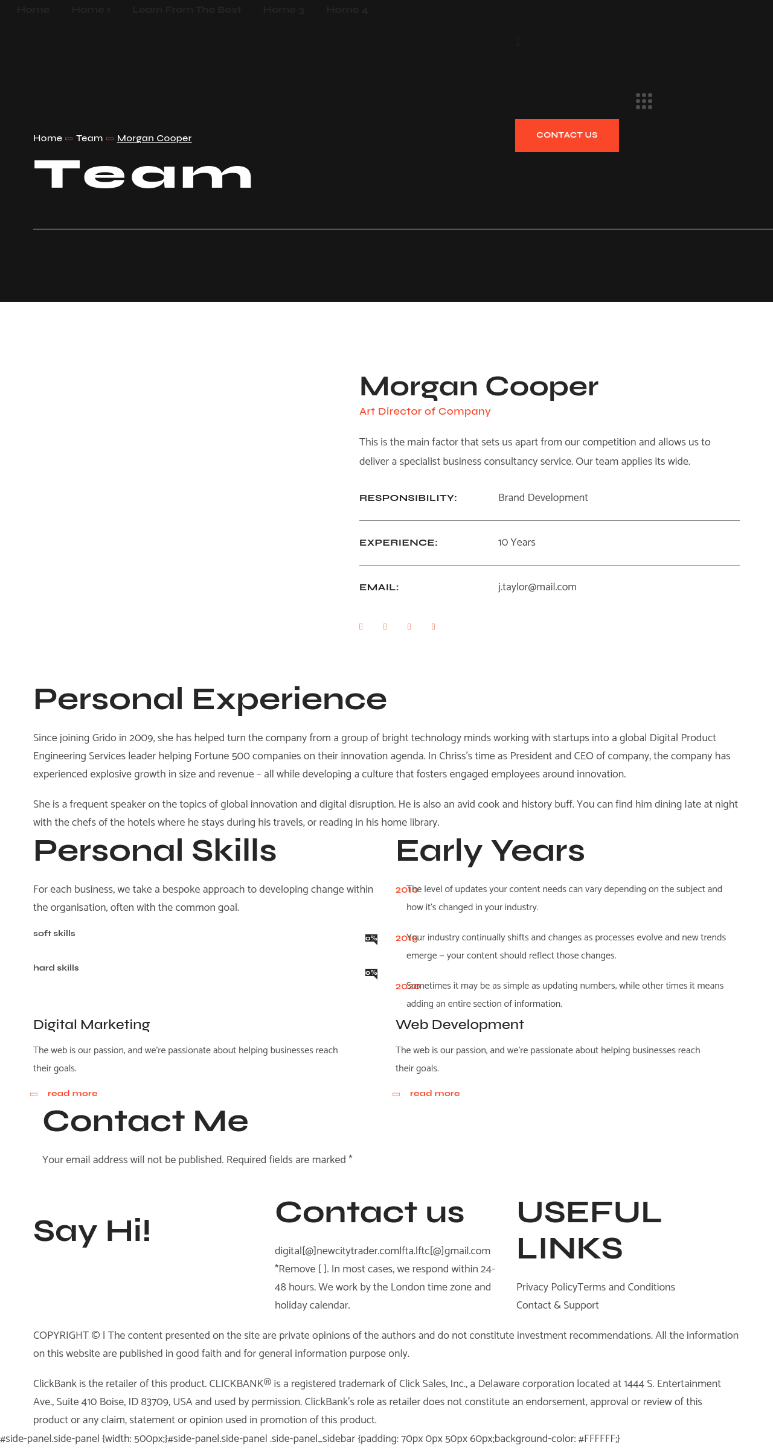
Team (89, 138)
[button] (517, 41)
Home (47, 138)
